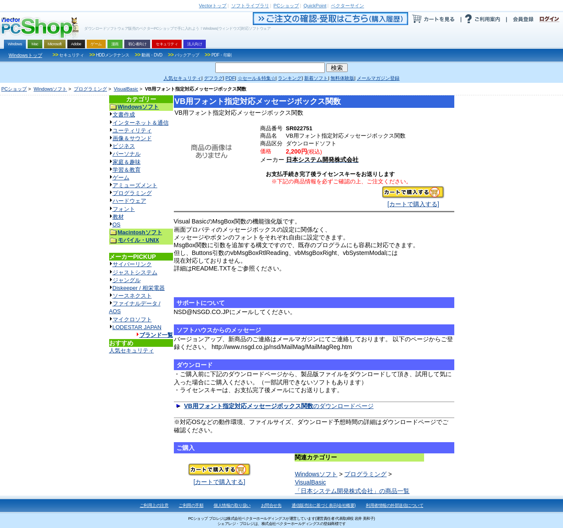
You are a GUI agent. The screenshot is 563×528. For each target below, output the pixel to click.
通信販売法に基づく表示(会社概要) (323, 505)
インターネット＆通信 (141, 122)
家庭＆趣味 (127, 162)
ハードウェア (129, 201)
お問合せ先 (271, 505)
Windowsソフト (50, 88)
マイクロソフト (132, 319)
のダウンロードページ (278, 405)
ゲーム (121, 177)
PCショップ (14, 88)
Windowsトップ (25, 55)
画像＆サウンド (132, 138)
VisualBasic (126, 88)
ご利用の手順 (191, 505)
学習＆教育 (127, 170)
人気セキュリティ (131, 350)
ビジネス (124, 146)
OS (117, 224)
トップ (212, 5)
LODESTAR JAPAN (137, 327)
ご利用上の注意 (154, 505)
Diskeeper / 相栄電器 (139, 288)
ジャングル (127, 280)
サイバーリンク (132, 264)
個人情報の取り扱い (232, 505)
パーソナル (127, 154)
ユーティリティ (132, 130)
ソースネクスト (132, 295)
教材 (118, 217)
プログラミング (90, 88)
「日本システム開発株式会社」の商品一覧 (352, 490)
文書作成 (124, 114)
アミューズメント (135, 185)
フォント (124, 209)
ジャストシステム (135, 272)
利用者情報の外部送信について (394, 505)
